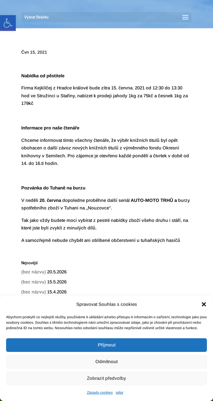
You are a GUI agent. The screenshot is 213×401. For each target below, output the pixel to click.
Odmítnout (106, 361)
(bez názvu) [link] (33, 271)
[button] (204, 304)
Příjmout (106, 344)
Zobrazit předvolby (106, 378)
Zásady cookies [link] (100, 392)
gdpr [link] (119, 392)
